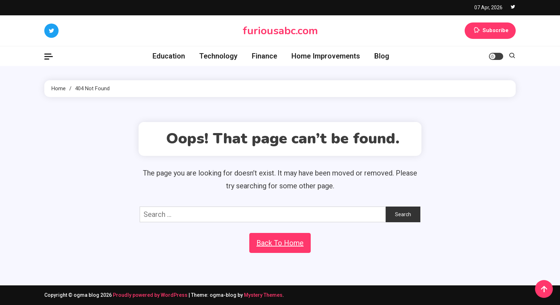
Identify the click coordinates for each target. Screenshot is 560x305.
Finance (264, 56)
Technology (218, 56)
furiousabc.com (280, 31)
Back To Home (280, 243)
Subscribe (490, 30)
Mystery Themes (263, 295)
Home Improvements (325, 56)
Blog (381, 56)
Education (168, 56)
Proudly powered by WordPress (151, 295)
